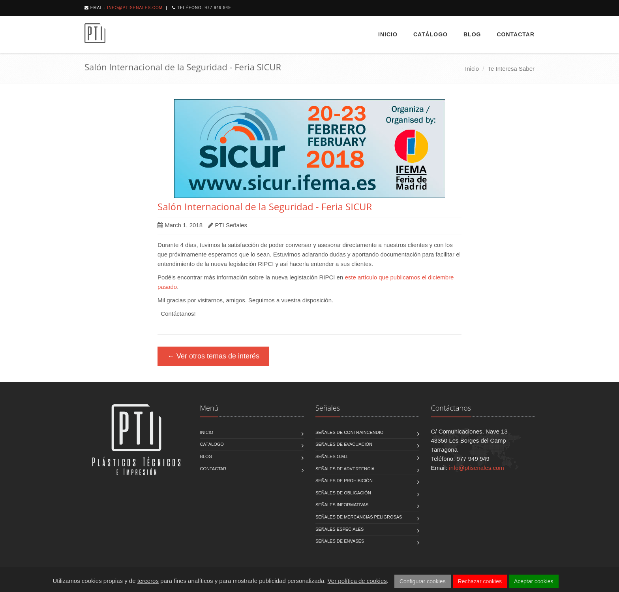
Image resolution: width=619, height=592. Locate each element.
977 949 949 (217, 8)
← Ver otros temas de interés (213, 356)
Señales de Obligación (343, 492)
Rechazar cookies (480, 581)
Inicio (388, 34)
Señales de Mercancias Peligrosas (358, 517)
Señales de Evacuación (343, 444)
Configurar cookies (423, 581)
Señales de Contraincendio (349, 432)
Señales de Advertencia (345, 468)
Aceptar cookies (533, 581)
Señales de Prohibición (344, 480)
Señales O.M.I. (332, 456)
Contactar (516, 34)
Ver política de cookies (357, 580)
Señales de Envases (339, 541)
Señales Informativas (342, 504)
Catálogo (430, 34)
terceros (148, 580)
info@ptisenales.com (135, 8)
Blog (472, 34)
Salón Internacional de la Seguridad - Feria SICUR (265, 206)
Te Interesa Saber (511, 68)
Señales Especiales (339, 529)
